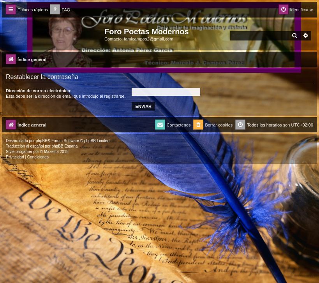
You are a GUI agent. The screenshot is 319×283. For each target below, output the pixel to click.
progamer (24, 151)
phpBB (42, 141)
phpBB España (64, 146)
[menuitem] (60, 10)
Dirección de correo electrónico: (39, 90)
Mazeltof (51, 151)
